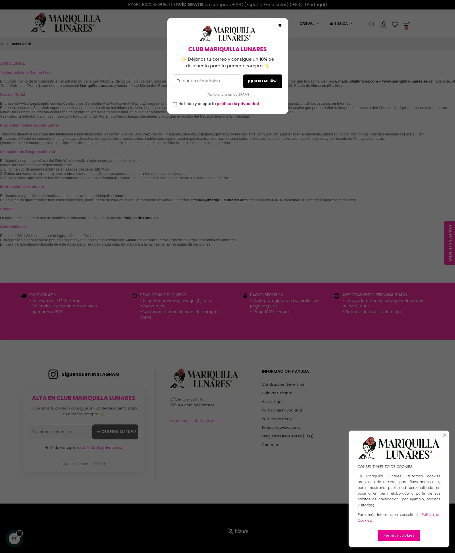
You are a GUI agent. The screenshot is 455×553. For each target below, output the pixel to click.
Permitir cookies (398, 535)
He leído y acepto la (218, 104)
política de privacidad (238, 104)
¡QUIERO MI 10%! (263, 81)
